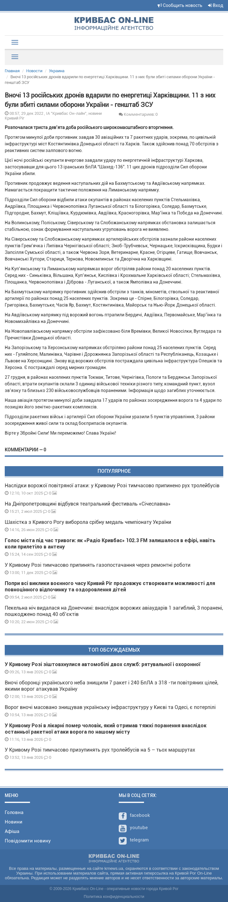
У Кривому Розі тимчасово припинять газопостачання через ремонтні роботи (97, 565)
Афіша (12, 831)
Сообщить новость (180, 5)
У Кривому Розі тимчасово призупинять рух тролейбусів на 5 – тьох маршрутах (100, 750)
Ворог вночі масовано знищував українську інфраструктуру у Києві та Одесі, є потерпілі (110, 707)
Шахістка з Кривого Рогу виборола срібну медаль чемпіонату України (88, 522)
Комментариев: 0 (138, 114)
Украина (56, 70)
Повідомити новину (28, 841)
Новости (34, 70)
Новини (13, 822)
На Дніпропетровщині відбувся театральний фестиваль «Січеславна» (88, 504)
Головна (14, 812)
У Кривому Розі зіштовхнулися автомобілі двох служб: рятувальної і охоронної (102, 664)
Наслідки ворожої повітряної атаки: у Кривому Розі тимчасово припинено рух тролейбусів (112, 486)
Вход (215, 5)
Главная (12, 70)
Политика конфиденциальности (114, 896)
